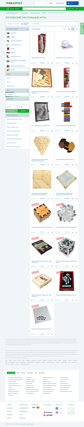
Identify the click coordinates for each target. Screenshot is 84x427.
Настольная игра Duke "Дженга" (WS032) (66, 91)
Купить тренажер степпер (12, 127)
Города (17, 372)
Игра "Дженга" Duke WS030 (38, 57)
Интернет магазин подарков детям (14, 138)
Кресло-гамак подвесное (65, 385)
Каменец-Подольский (25, 364)
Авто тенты (10, 395)
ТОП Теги (23, 372)
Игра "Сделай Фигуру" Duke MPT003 (40, 125)
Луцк (69, 362)
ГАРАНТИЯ (9, 414)
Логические (9, 94)
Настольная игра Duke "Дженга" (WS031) (66, 125)
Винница (50, 360)
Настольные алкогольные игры (16, 61)
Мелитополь (74, 362)
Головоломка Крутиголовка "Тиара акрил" (66, 227)
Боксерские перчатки (65, 387)
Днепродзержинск (30, 362)
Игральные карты (13, 45)
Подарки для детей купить (13, 134)
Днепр (19, 360)
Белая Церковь (64, 362)
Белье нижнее (29, 377)
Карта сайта (23, 424)
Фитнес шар (63, 381)
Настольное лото (13, 56)
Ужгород (17, 364)
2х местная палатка (47, 387)
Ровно (17, 362)
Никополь (7, 364)
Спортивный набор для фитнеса (15, 377)
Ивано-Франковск (50, 362)
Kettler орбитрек (46, 393)
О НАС (20, 414)
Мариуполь (45, 360)
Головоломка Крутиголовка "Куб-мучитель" (42, 227)
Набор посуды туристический (32, 389)
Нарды (10, 49)
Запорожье (28, 360)
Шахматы (11, 33)
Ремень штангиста (30, 385)
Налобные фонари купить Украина (14, 119)
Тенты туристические (13, 383)
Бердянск (12, 364)
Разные (10, 70)
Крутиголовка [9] (11, 86)
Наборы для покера (14, 41)
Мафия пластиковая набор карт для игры (66, 295)
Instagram (59, 412)
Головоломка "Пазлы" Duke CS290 (64, 57)
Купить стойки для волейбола (13, 146)
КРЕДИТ (9, 418)
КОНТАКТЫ (22, 418)
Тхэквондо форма (64, 377)
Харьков (10, 360)
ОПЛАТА (9, 411)
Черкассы (70, 360)
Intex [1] (9, 82)
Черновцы (38, 362)
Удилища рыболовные (12, 123)
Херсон (55, 360)
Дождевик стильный (30, 379)
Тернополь (57, 362)
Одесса (15, 360)
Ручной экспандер (47, 381)
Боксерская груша (64, 383)
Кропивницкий (23, 362)
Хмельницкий (11, 362)
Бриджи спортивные (12, 393)
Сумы (6, 362)
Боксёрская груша (64, 389)
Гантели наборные (30, 393)
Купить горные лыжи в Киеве (13, 131)
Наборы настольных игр (15, 66)
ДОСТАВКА (10, 408)
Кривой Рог (34, 360)
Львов (23, 360)
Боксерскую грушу (30, 387)
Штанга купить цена (11, 142)
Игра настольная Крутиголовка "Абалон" (41, 328)
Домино (10, 52)
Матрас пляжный (12, 381)
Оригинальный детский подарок (15, 379)
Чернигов (64, 360)
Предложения (42, 372)
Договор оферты (30, 424)
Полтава (59, 360)
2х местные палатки (64, 379)
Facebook (59, 408)
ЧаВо (35, 372)
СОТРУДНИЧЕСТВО (24, 408)
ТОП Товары (30, 372)
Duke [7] (9, 78)
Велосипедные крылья (48, 391)
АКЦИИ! (51, 3)
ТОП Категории (11, 372)
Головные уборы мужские (49, 389)
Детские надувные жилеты (66, 391)
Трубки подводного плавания (49, 385)
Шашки (10, 37)
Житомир (75, 360)
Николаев (39, 360)
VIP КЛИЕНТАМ (23, 411)
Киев (6, 360)
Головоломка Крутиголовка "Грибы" (64, 159)
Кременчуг (43, 362)
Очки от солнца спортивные (32, 391)
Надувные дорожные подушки (50, 383)
